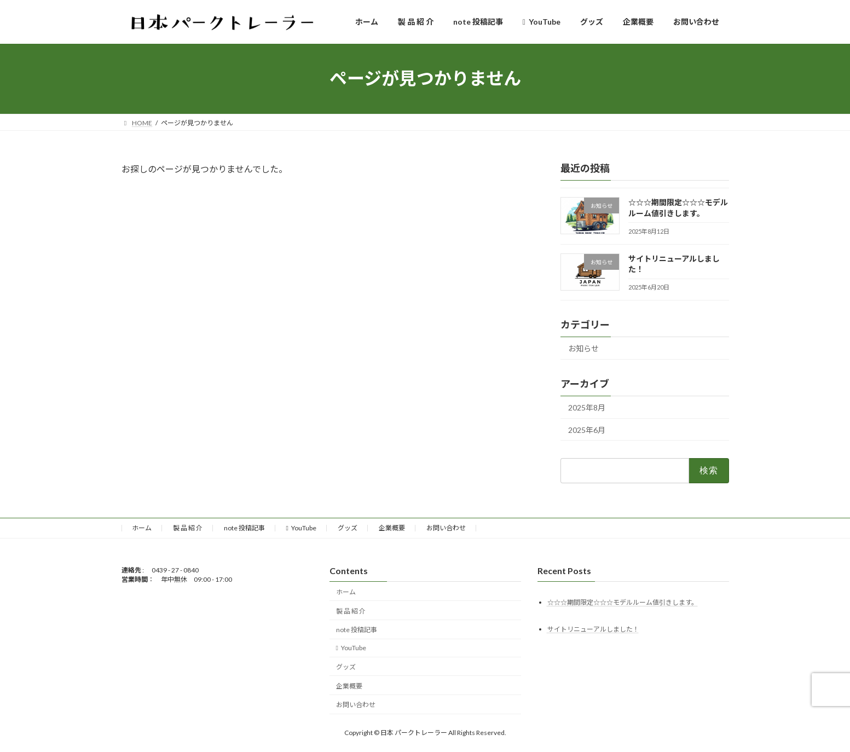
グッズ (347, 528)
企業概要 (392, 528)
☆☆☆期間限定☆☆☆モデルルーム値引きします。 (622, 602)
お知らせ (583, 348)
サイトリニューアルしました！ (593, 629)
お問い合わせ (446, 528)
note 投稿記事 (244, 528)
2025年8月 (586, 407)
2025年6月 (586, 429)
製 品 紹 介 (188, 528)
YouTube (301, 528)
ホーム (142, 528)
